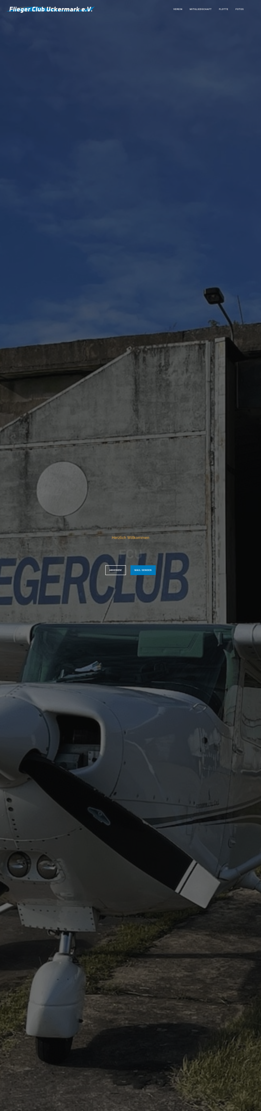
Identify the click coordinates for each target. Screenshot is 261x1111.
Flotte (223, 9)
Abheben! (115, 570)
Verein (177, 9)
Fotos (240, 9)
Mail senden (143, 570)
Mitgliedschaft (201, 9)
